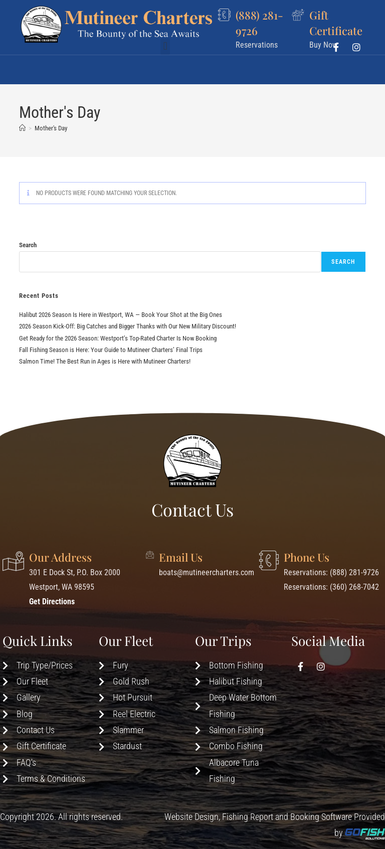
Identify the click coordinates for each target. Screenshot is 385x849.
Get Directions (52, 601)
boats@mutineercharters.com (206, 572)
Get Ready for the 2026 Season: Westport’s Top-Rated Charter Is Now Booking (118, 338)
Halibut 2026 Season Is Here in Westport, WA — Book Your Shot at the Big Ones (120, 314)
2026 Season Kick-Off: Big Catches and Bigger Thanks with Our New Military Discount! (127, 326)
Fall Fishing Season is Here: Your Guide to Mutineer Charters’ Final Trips (111, 350)
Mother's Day (51, 128)
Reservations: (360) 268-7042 (331, 587)
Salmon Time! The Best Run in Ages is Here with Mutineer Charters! (104, 361)
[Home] (22, 128)
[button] (165, 66)
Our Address (60, 557)
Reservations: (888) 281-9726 (331, 572)
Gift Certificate (335, 23)
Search (28, 245)
